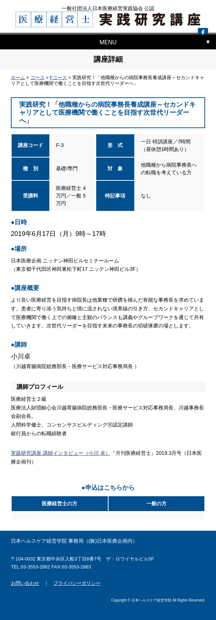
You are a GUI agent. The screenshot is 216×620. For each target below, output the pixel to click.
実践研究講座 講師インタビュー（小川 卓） (60, 453)
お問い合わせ (25, 583)
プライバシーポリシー (77, 583)
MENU (108, 42)
